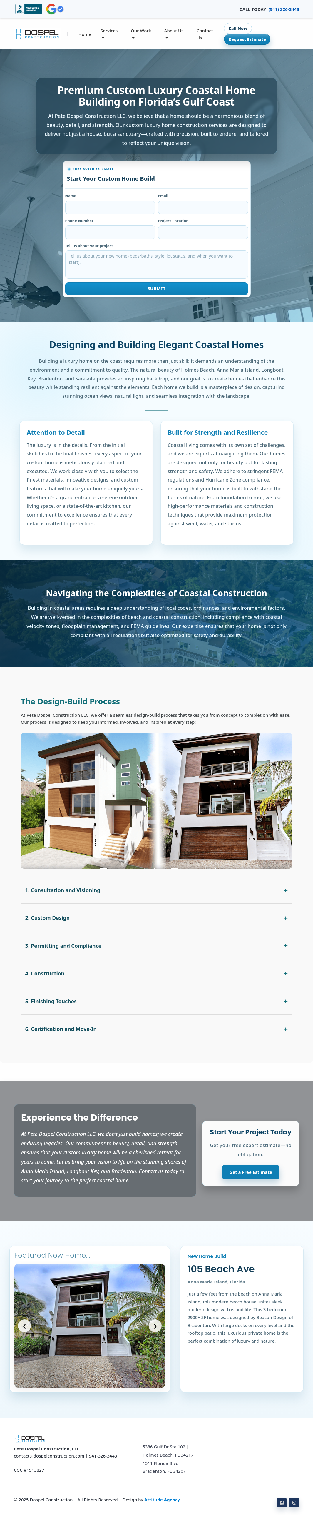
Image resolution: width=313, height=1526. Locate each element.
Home (84, 34)
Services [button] (109, 34)
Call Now (238, 28)
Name (70, 195)
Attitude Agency (162, 1499)
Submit (156, 288)
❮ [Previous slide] (24, 1326)
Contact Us (205, 34)
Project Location (173, 220)
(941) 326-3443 (283, 9)
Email (163, 195)
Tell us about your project (89, 245)
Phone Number (79, 220)
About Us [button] (174, 34)
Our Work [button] (141, 34)
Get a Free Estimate (250, 1172)
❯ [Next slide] (155, 1326)
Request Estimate (247, 39)
